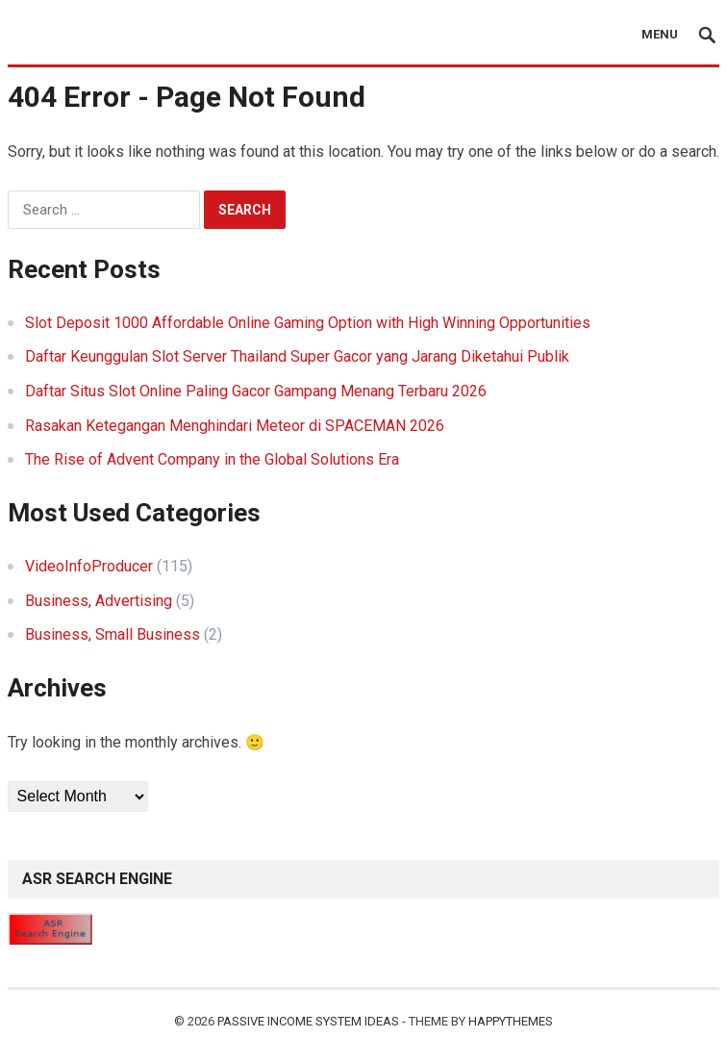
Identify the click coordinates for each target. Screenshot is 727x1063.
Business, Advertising (98, 601)
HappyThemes (510, 1021)
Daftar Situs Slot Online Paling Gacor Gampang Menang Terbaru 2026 (256, 391)
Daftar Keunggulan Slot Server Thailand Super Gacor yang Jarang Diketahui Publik (297, 356)
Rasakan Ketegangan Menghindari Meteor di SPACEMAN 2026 (234, 426)
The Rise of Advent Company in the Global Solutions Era (212, 459)
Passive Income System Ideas (308, 1021)
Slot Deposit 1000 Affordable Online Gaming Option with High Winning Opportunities (307, 323)
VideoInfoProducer (89, 566)
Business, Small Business (112, 634)
